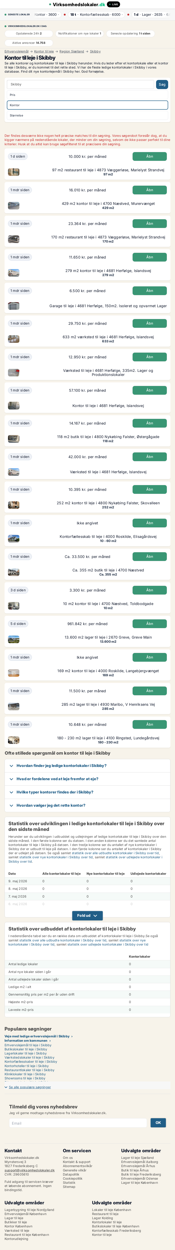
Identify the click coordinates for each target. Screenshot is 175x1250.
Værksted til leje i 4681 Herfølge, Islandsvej (108, 472)
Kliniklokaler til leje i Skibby (25, 1074)
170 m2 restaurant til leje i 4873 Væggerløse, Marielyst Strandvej (108, 237)
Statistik (69, 1182)
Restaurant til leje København (27, 1235)
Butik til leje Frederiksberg (141, 1174)
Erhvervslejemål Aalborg (139, 1162)
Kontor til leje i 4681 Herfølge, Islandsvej (108, 406)
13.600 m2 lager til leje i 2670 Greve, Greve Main (108, 637)
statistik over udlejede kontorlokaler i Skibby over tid (107, 944)
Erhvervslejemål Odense (139, 1178)
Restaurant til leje (105, 1214)
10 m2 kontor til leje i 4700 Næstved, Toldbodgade (108, 604)
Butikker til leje (16, 1222)
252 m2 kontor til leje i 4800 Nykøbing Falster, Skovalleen (108, 503)
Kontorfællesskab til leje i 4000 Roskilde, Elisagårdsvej (108, 536)
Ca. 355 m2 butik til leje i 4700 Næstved (108, 570)
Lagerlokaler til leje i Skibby (26, 1053)
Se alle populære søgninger (30, 1087)
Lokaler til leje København (111, 1210)
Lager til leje (14, 1218)
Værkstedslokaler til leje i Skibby (29, 1057)
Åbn (149, 156)
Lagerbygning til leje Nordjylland (29, 1210)
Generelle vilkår (74, 1170)
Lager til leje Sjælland (137, 1158)
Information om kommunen (26, 1040)
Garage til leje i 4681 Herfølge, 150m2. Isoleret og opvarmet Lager (108, 306)
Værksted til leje (17, 1230)
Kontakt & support (76, 1162)
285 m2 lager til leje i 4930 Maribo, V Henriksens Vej (108, 704)
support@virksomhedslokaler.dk (30, 1170)
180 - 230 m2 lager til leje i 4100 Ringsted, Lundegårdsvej (108, 738)
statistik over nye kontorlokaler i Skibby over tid (56, 857)
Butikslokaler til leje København (115, 1226)
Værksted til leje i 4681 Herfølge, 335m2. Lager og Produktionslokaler (108, 372)
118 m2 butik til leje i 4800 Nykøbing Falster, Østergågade (108, 437)
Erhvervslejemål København (25, 1214)
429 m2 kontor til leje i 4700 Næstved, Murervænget (108, 203)
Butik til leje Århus (135, 1170)
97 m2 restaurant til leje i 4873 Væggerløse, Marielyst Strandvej (108, 170)
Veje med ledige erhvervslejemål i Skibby (37, 1036)
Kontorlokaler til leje (107, 1222)
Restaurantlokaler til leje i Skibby (29, 1070)
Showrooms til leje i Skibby (25, 1078)
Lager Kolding (102, 1218)
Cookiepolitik (73, 1178)
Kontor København (18, 1226)
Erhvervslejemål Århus (138, 1166)
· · (45, 14)
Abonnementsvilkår (77, 1166)
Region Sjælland (71, 51)
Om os (68, 1158)
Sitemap (69, 1187)
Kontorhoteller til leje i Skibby (27, 1066)
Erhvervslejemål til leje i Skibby (28, 1045)
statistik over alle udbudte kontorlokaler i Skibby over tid (115, 853)
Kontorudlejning (16, 1239)
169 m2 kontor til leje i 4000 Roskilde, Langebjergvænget (108, 671)
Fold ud (83, 915)
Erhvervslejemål (16, 51)
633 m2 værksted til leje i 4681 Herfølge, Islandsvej (108, 337)
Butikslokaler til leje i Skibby (26, 1049)
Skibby (95, 51)
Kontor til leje (44, 51)
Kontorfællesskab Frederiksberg (116, 1230)
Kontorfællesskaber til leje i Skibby (31, 1061)
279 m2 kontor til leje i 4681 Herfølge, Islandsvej (108, 271)
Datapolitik (71, 1174)
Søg (162, 84)
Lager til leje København (139, 1182)
